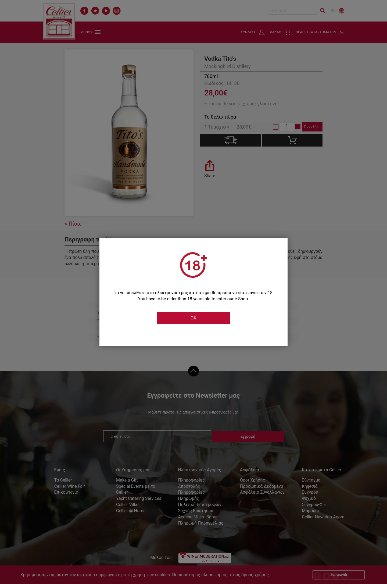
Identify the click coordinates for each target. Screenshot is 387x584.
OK (193, 318)
